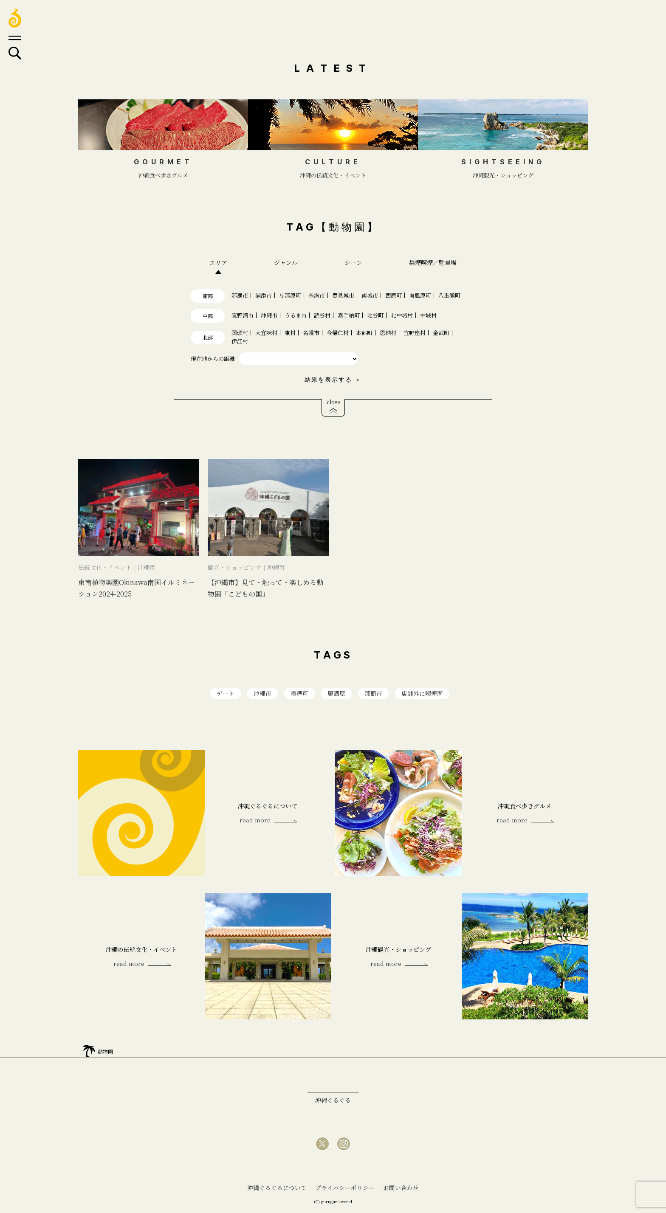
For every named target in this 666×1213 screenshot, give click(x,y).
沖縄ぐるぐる (333, 1101)
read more (254, 821)
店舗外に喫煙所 (422, 694)
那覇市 (373, 694)
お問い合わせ (401, 1188)
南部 (208, 295)
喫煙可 (299, 694)
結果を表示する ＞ (333, 379)
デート (225, 694)
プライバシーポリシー (345, 1188)
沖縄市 (262, 694)
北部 (208, 337)
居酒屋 (336, 694)
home (88, 1050)
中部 (208, 315)
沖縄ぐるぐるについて (277, 1188)
